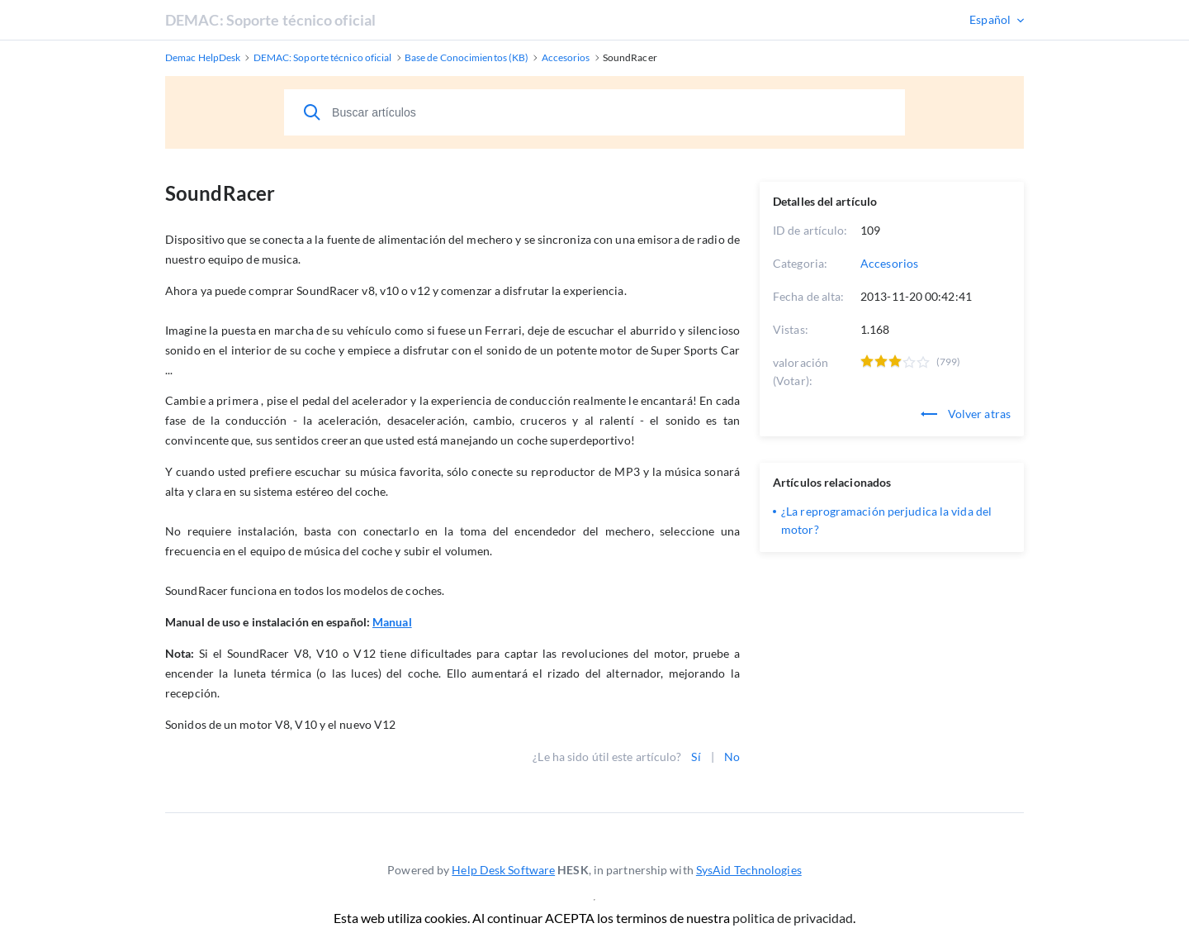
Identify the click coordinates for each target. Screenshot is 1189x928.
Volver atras (966, 414)
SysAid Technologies (749, 870)
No (732, 757)
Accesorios (889, 263)
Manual (392, 622)
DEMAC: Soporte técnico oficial (270, 20)
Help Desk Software (503, 870)
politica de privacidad (792, 918)
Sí (695, 757)
